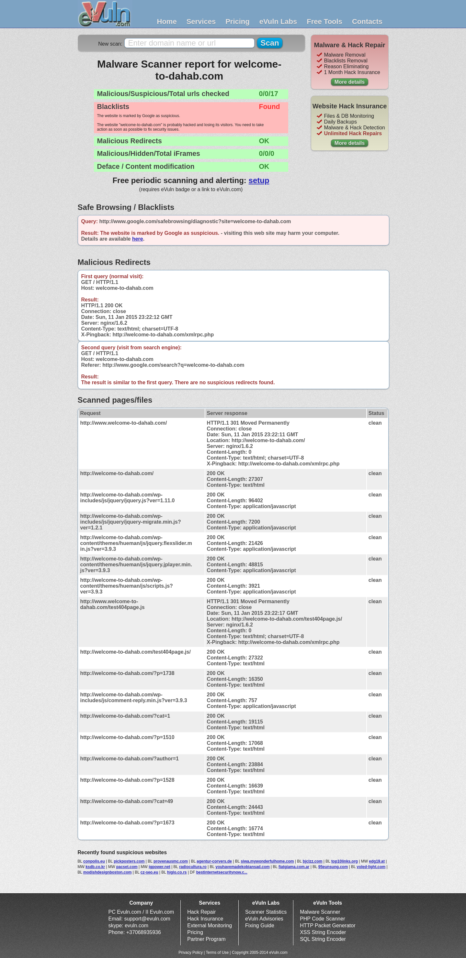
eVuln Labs (278, 21)
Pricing (237, 21)
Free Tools (324, 21)
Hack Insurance (205, 918)
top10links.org (344, 861)
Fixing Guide (259, 925)
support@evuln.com (147, 918)
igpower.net (159, 867)
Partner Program (206, 939)
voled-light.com (371, 867)
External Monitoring (209, 925)
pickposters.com (129, 861)
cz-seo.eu (149, 872)
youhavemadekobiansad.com (242, 867)
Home (167, 21)
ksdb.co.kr (95, 867)
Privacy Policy (190, 952)
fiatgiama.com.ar (293, 867)
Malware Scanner (320, 912)
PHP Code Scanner (322, 918)
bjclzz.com (313, 861)
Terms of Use (217, 952)
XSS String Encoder (323, 932)
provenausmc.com (170, 861)
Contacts (367, 21)
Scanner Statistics (266, 912)
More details (350, 82)
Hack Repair (201, 912)
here (137, 239)
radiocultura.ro (193, 867)
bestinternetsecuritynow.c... (221, 872)
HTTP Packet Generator (327, 925)
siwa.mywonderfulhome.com (267, 861)
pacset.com (127, 867)
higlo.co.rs (177, 872)
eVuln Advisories (264, 918)
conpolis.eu (94, 861)
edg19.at (377, 861)
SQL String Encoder (323, 939)
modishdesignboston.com (107, 872)
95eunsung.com (333, 867)
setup (259, 180)
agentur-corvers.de (214, 861)
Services (201, 21)
